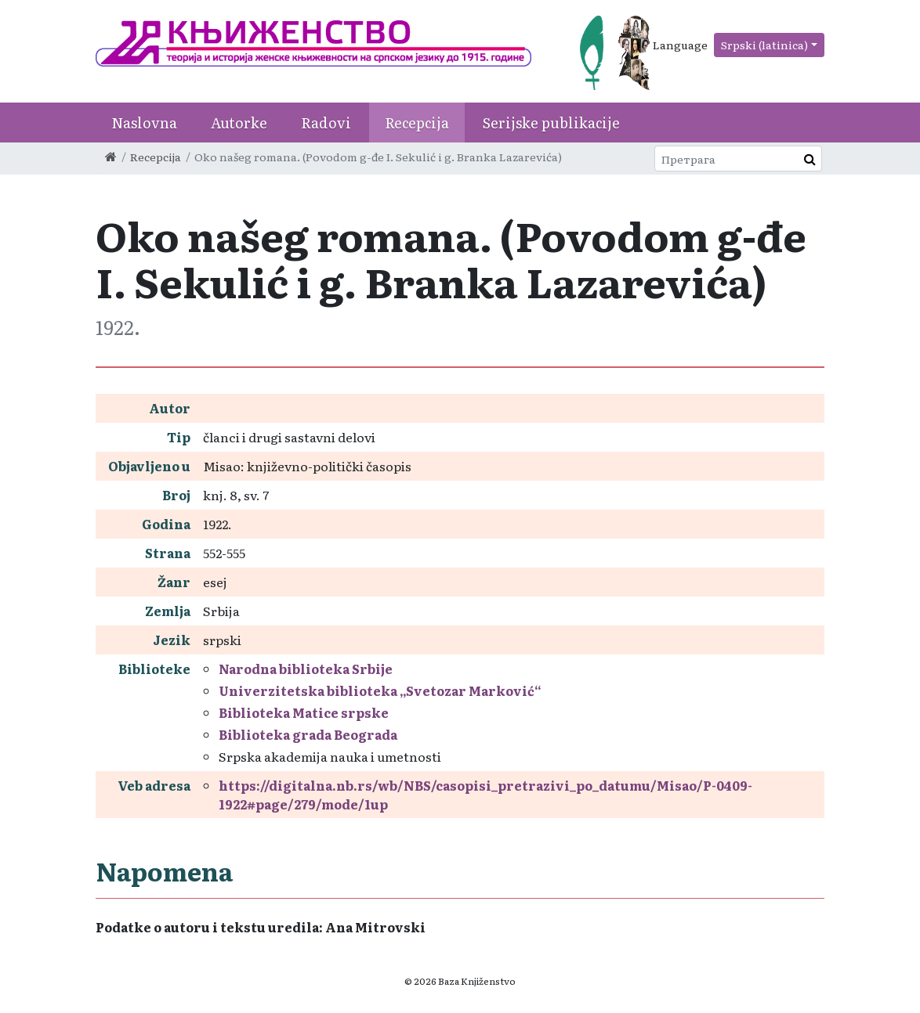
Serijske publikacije (551, 122)
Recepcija (417, 122)
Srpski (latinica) (764, 44)
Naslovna (144, 122)
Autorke (239, 122)
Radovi (326, 122)
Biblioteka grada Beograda (308, 734)
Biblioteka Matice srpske (304, 712)
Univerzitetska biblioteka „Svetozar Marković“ (380, 690)
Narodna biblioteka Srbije (306, 668)
